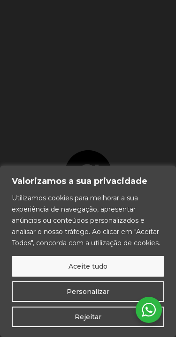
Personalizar (88, 291)
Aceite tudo (88, 266)
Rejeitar (88, 317)
